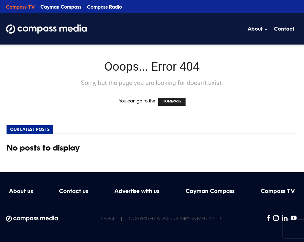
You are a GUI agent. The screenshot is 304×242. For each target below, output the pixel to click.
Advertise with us (136, 191)
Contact (284, 29)
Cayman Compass (60, 7)
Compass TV (20, 7)
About (257, 29)
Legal (108, 219)
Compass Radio (104, 7)
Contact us (73, 191)
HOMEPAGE (172, 101)
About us (21, 191)
